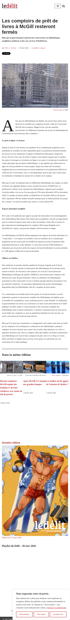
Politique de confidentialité (56, 608)
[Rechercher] (63, 6)
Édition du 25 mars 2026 (11, 537)
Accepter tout (58, 614)
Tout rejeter (41, 614)
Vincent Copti (57, 110)
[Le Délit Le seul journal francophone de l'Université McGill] (10, 6)
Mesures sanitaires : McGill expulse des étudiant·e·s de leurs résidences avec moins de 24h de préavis (11, 387)
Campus (42, 48)
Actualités (35, 48)
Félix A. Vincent (10, 48)
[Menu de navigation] (58, 6)
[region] (41, 604)
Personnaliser (24, 614)
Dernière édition (11, 442)
